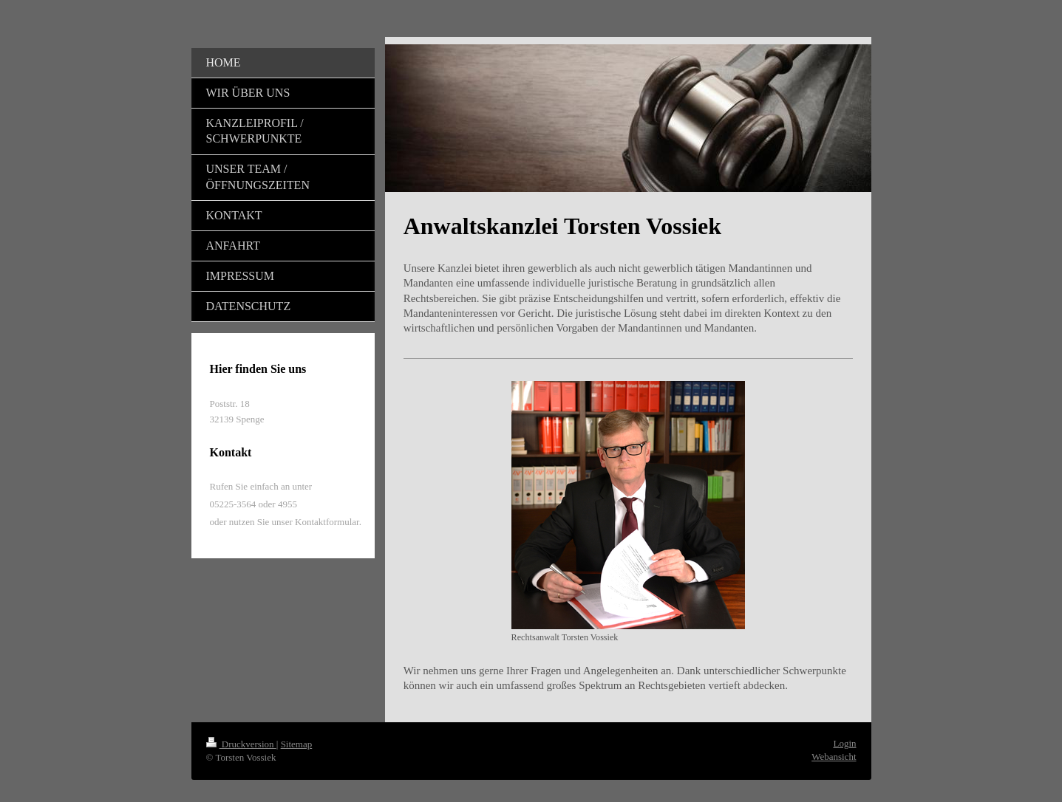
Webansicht (833, 756)
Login (844, 743)
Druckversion (241, 744)
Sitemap (297, 744)
